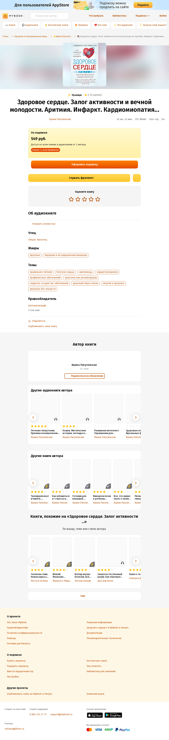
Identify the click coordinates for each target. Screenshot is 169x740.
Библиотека (119, 15)
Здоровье (35, 255)
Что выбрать (96, 15)
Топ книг (102, 25)
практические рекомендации (81, 277)
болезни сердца (65, 272)
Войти (163, 15)
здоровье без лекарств (43, 288)
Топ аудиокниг (125, 25)
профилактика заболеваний (45, 277)
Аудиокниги (31, 25)
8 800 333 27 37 (38, 714)
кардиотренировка (107, 272)
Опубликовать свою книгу (42, 326)
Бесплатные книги (58, 25)
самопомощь (85, 272)
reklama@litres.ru (14, 728)
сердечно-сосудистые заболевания (49, 283)
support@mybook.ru (61, 714)
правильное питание (41, 272)
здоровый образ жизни (85, 283)
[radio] (71, 199)
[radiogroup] (84, 199)
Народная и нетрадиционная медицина (66, 255)
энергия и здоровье (113, 283)
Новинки (83, 25)
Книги (12, 25)
